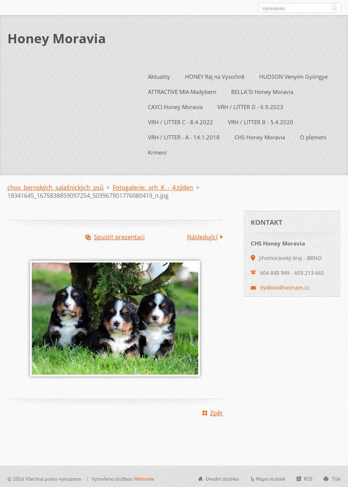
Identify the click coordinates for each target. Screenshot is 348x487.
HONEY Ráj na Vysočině (214, 75)
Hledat (334, 8)
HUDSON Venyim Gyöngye (293, 75)
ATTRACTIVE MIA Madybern (182, 90)
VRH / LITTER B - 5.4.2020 (260, 120)
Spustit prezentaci (119, 235)
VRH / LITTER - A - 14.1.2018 (184, 135)
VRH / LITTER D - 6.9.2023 (250, 105)
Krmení (157, 151)
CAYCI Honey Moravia (175, 105)
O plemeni (313, 135)
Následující (202, 235)
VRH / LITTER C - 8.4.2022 (180, 120)
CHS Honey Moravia (259, 135)
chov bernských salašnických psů (55, 186)
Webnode (144, 477)
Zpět (216, 411)
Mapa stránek (271, 477)
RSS (308, 477)
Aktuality (159, 75)
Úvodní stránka (222, 477)
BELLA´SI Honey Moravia (262, 90)
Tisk (336, 477)
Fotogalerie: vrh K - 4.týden (153, 186)
